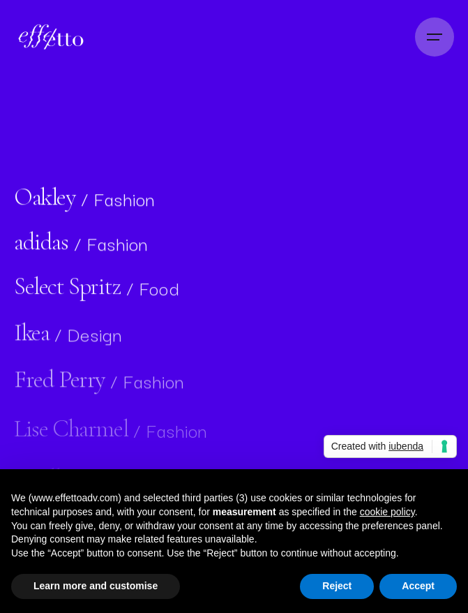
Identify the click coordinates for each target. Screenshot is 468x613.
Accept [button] (418, 585)
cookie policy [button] (387, 511)
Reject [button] (337, 585)
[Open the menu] (434, 37)
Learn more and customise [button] (95, 585)
